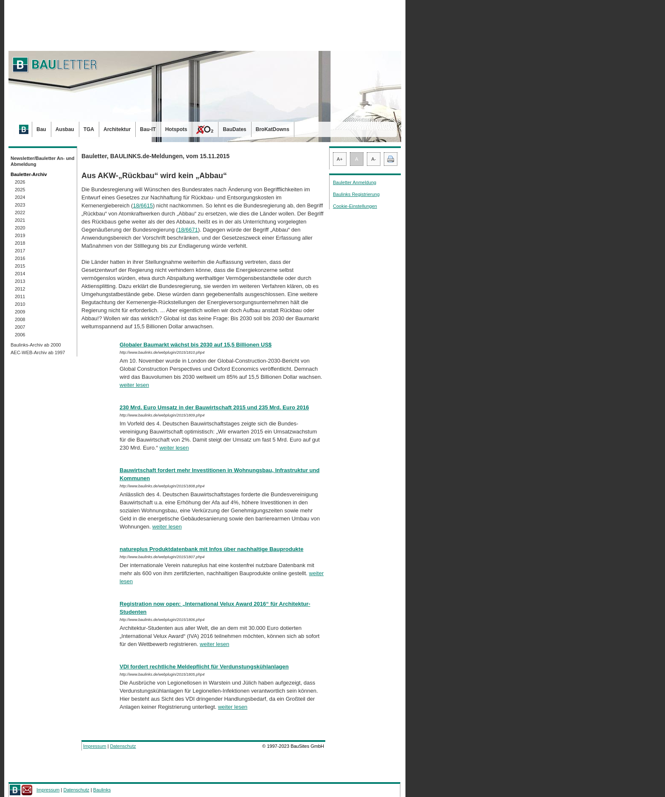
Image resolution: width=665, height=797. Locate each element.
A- (374, 159)
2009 (20, 311)
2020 (20, 227)
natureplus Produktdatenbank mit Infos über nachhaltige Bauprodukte (211, 549)
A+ (340, 159)
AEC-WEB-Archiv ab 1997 (38, 352)
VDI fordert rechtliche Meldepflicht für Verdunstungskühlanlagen (204, 666)
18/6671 (188, 230)
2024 (20, 197)
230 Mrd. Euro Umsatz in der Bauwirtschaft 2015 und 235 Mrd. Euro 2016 (214, 407)
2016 (20, 258)
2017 (20, 250)
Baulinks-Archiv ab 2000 (36, 344)
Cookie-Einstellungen (355, 206)
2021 (20, 220)
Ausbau (65, 129)
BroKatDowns (272, 129)
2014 (20, 273)
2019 (20, 235)
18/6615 (143, 205)
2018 (20, 243)
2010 (20, 304)
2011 (20, 296)
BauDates (234, 129)
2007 (20, 327)
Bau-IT (148, 129)
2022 (20, 212)
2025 (20, 189)
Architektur (117, 129)
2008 (20, 319)
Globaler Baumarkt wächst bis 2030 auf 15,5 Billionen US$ (195, 344)
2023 (20, 204)
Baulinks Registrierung (356, 194)
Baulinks (102, 789)
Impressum (94, 746)
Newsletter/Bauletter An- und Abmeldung (43, 161)
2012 (20, 288)
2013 (20, 281)
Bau (41, 129)
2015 (20, 265)
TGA (89, 129)
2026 (20, 182)
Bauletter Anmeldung (354, 182)
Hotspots (176, 129)
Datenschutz (123, 746)
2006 (20, 334)
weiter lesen (134, 385)
